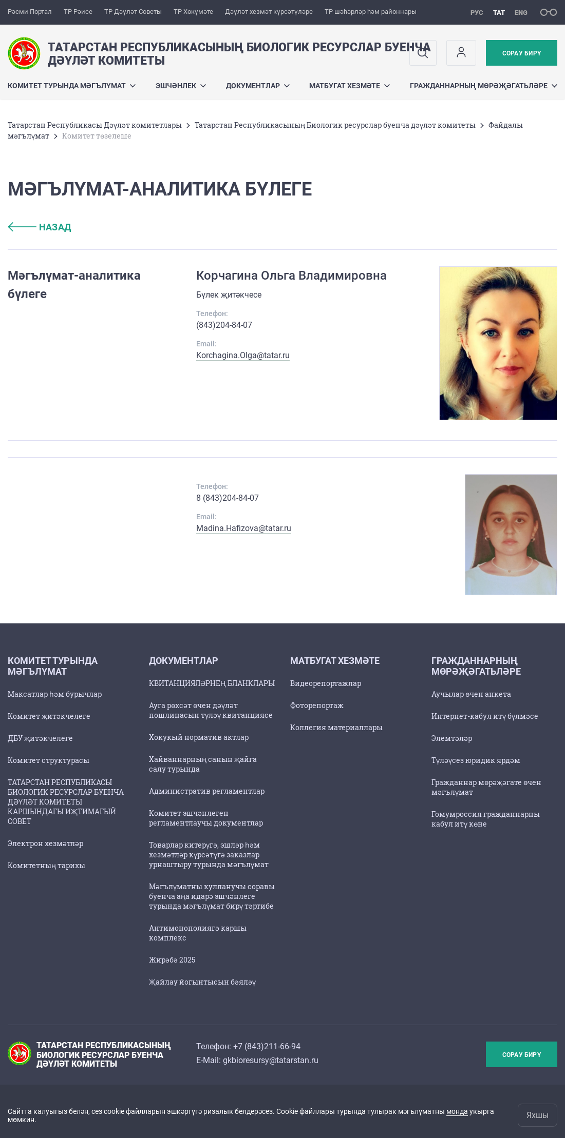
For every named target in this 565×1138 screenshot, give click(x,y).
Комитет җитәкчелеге (49, 716)
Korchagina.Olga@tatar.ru (243, 355)
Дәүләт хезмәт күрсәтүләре (269, 11)
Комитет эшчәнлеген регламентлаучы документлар (206, 818)
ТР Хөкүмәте (193, 11)
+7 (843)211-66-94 (266, 1046)
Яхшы (537, 1115)
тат (499, 12)
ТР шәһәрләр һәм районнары (371, 11)
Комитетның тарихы (46, 865)
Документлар (258, 86)
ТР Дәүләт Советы (133, 11)
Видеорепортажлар (325, 683)
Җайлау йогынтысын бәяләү (202, 982)
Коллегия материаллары (336, 727)
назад (39, 227)
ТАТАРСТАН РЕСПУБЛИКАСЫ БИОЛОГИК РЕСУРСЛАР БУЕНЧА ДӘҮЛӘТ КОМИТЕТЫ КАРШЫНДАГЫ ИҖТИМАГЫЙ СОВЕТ (66, 801)
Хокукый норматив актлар (199, 737)
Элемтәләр (451, 738)
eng (521, 12)
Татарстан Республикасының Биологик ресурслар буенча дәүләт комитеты (335, 125)
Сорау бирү (521, 53)
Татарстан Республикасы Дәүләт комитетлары (95, 125)
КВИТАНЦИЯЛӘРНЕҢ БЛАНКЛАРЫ (212, 683)
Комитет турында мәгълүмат (72, 86)
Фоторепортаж (317, 705)
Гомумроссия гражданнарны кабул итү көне (485, 819)
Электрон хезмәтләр (45, 843)
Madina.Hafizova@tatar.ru (243, 528)
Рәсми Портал (30, 11)
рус (476, 12)
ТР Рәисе (78, 11)
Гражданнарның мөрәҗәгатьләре (483, 86)
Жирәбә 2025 (172, 960)
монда (457, 1111)
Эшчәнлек (181, 86)
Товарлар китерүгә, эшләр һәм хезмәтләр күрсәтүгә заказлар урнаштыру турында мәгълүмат (209, 854)
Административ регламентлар (207, 791)
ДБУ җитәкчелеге (40, 738)
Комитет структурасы (48, 760)
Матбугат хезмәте (349, 86)
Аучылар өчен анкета (471, 694)
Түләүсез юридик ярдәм (475, 760)
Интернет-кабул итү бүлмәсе (484, 716)
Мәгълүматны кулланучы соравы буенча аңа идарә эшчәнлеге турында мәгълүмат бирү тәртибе (212, 896)
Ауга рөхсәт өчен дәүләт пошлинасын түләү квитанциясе (211, 710)
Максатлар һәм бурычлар (55, 694)
